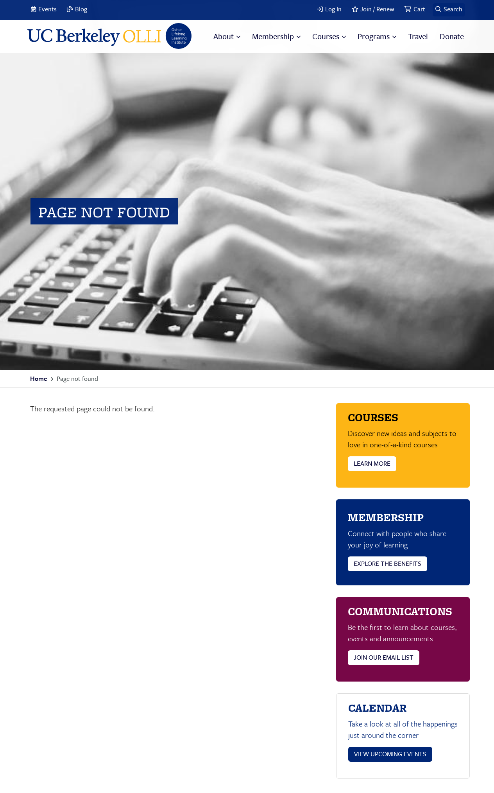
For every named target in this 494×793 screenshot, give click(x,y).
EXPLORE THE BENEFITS (387, 563)
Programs (374, 36)
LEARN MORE (372, 463)
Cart (419, 9)
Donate (452, 36)
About (223, 36)
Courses (325, 36)
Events (47, 9)
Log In (333, 9)
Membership (273, 36)
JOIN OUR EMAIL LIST (383, 657)
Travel (418, 36)
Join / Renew (377, 9)
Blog (81, 9)
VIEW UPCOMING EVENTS (390, 754)
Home (38, 378)
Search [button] (453, 9)
